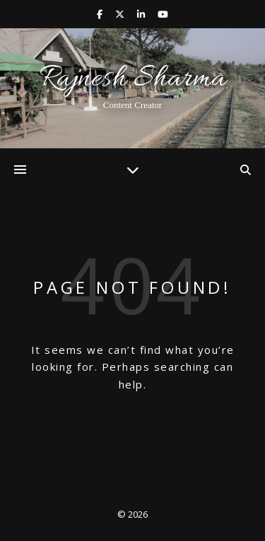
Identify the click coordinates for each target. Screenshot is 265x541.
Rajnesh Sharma (133, 79)
